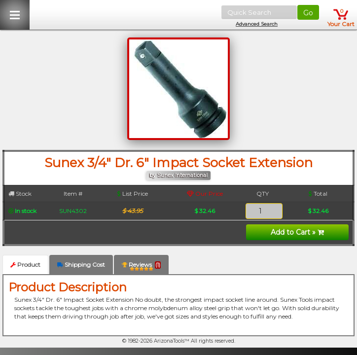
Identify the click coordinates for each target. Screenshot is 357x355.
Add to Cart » (297, 232)
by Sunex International (178, 175)
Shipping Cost (81, 264)
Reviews (141, 266)
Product (25, 264)
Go (308, 12)
